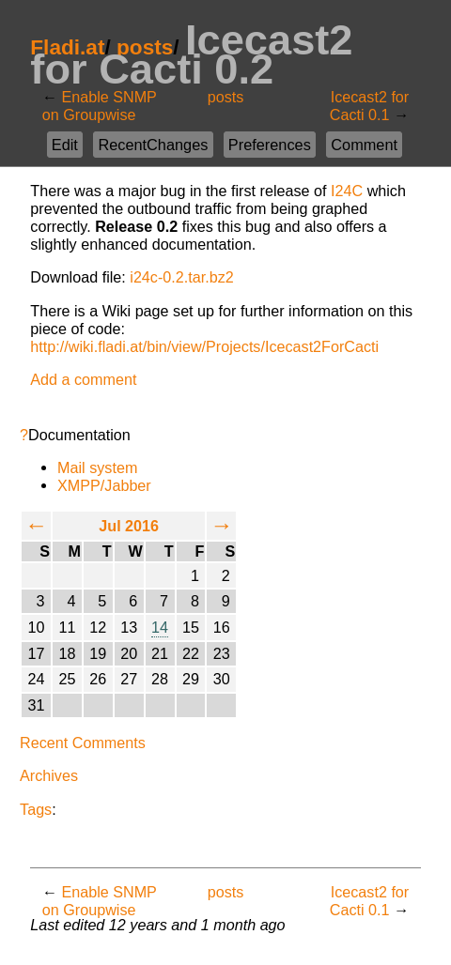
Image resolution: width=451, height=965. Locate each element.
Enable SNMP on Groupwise (99, 105)
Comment (364, 144)
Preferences (269, 144)
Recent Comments (83, 742)
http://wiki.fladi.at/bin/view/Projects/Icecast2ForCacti (204, 346)
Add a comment (83, 379)
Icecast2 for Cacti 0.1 (369, 105)
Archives (49, 775)
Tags (36, 809)
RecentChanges (153, 144)
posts (226, 96)
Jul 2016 (129, 525)
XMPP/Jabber (104, 485)
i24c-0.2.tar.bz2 (181, 276)
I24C (347, 190)
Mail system (97, 467)
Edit (65, 144)
